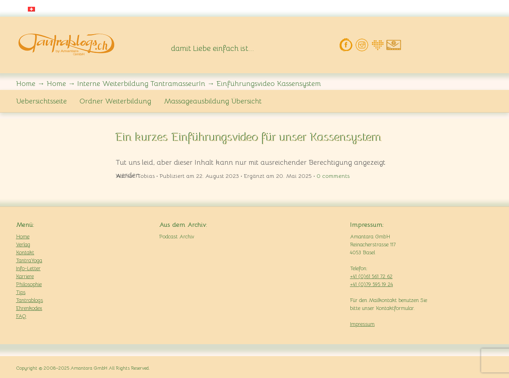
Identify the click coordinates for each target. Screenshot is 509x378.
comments (333, 175)
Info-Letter (28, 268)
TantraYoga (29, 260)
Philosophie (29, 284)
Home (22, 236)
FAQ (21, 316)
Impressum (362, 324)
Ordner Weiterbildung (115, 101)
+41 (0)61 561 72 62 (371, 276)
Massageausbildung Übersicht (213, 101)
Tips (20, 292)
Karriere (25, 276)
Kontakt (25, 252)
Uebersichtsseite (41, 101)
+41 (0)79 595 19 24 (371, 284)
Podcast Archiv (176, 236)
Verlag (23, 244)
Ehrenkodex (29, 308)
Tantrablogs (29, 300)
